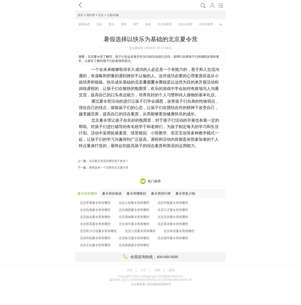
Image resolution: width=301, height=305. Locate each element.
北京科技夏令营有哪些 (95, 238)
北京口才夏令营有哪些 (173, 210)
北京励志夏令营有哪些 (95, 217)
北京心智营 (185, 24)
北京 (101, 15)
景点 (111, 24)
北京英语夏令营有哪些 (173, 224)
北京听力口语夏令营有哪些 (98, 231)
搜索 (171, 270)
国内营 (91, 15)
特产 (136, 24)
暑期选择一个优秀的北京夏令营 (108, 167)
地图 (157, 270)
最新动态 (84, 24)
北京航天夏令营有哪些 (134, 238)
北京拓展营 (165, 24)
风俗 (148, 24)
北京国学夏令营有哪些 (173, 238)
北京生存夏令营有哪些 (173, 217)
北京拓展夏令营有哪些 (95, 210)
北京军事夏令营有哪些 (95, 203)
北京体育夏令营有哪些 (95, 224)
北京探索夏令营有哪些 (134, 245)
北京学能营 (206, 24)
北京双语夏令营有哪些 (179, 231)
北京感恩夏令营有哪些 (134, 210)
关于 (143, 270)
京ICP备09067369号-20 (177, 279)
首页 (80, 15)
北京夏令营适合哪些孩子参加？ (108, 161)
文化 (99, 24)
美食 (124, 24)
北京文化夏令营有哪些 (95, 245)
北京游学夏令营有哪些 (134, 224)
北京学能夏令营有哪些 (173, 203)
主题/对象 (113, 15)
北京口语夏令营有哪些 (140, 231)
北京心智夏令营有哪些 (134, 203)
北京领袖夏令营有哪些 (134, 217)
